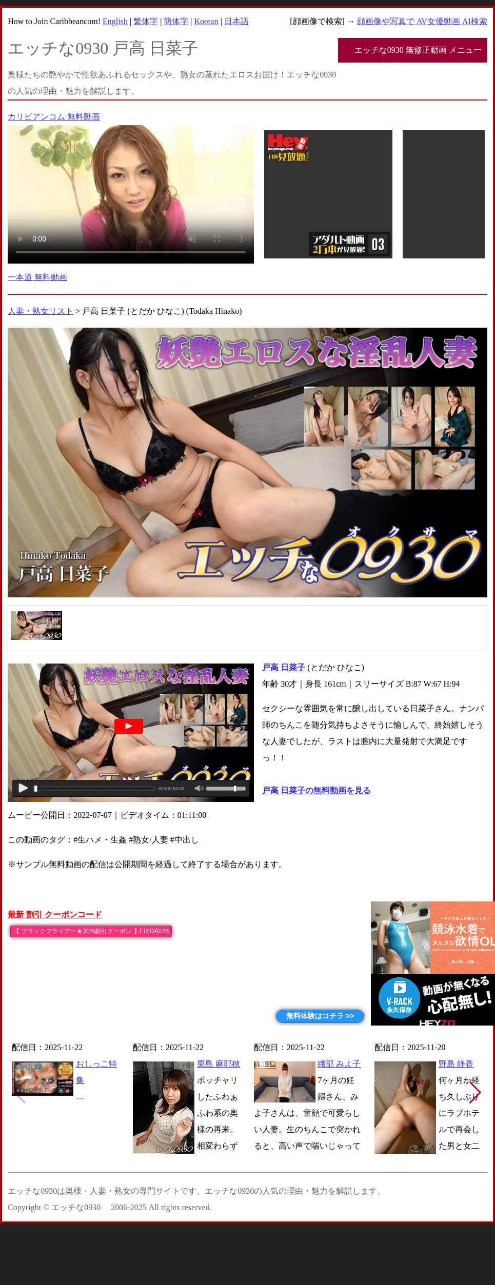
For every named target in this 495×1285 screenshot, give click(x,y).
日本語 (236, 21)
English (115, 21)
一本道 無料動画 (37, 277)
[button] (475, 1092)
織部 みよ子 (339, 1063)
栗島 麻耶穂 (218, 1063)
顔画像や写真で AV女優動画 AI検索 (422, 21)
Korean (206, 21)
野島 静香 (456, 1063)
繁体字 (145, 21)
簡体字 (176, 21)
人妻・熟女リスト (40, 311)
